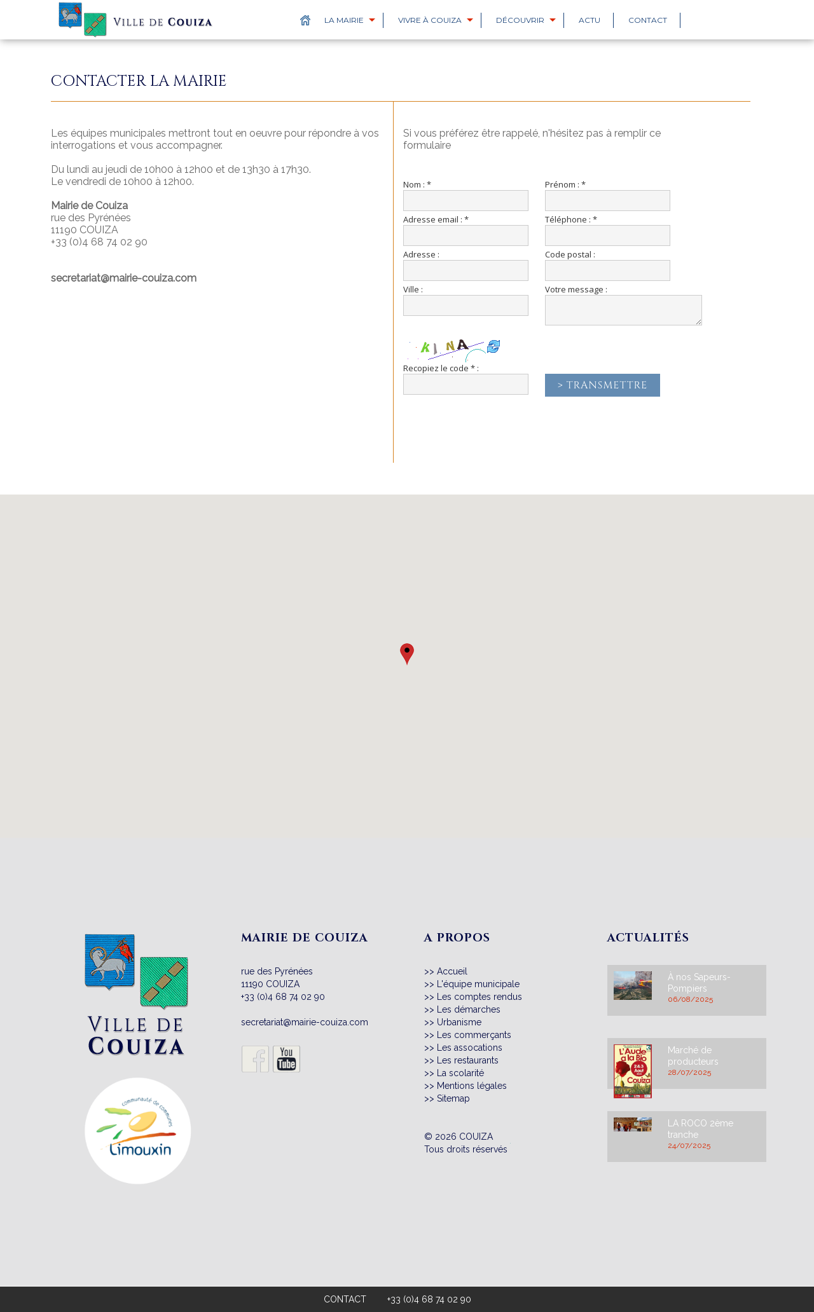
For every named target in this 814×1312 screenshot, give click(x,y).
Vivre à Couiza (430, 20)
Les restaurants (468, 1060)
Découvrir (520, 20)
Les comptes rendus (479, 997)
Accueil (452, 971)
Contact (647, 20)
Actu (589, 20)
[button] (407, 654)
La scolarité (460, 1073)
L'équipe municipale (478, 984)
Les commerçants (474, 1035)
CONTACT (345, 1299)
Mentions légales (472, 1086)
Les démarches (468, 1009)
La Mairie (344, 20)
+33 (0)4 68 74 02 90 (99, 242)
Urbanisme (459, 1022)
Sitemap (453, 1098)
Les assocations (469, 1047)
